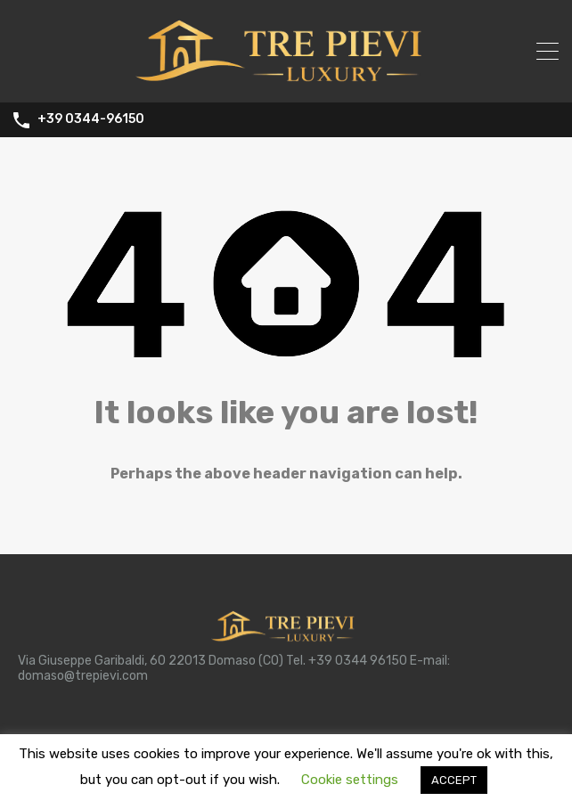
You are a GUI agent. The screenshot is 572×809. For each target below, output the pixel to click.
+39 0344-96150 (90, 119)
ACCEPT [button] (454, 780)
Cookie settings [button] (349, 780)
